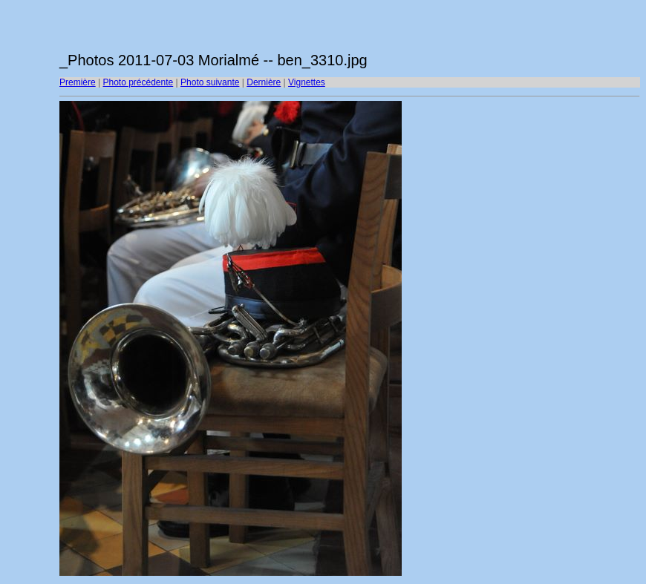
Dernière (264, 82)
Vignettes (306, 82)
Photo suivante (209, 82)
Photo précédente (137, 82)
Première (77, 82)
